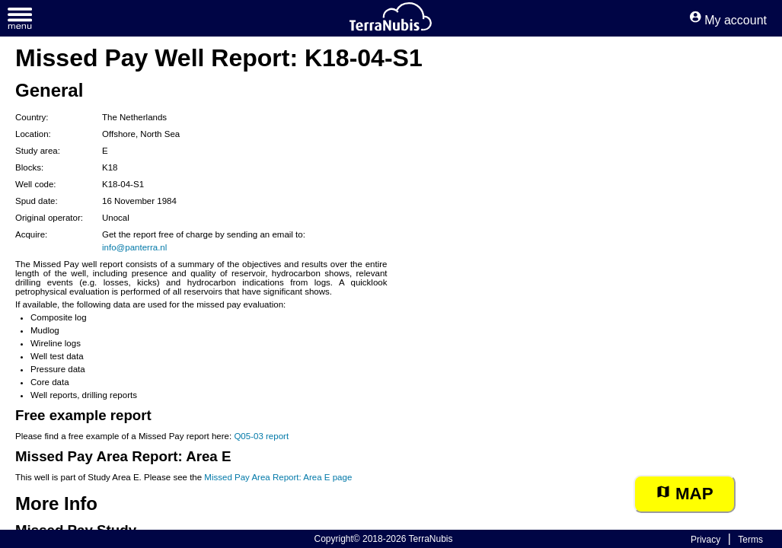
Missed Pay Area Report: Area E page (278, 477)
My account (728, 20)
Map (684, 493)
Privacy (705, 539)
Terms (750, 539)
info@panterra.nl (134, 247)
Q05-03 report (261, 436)
